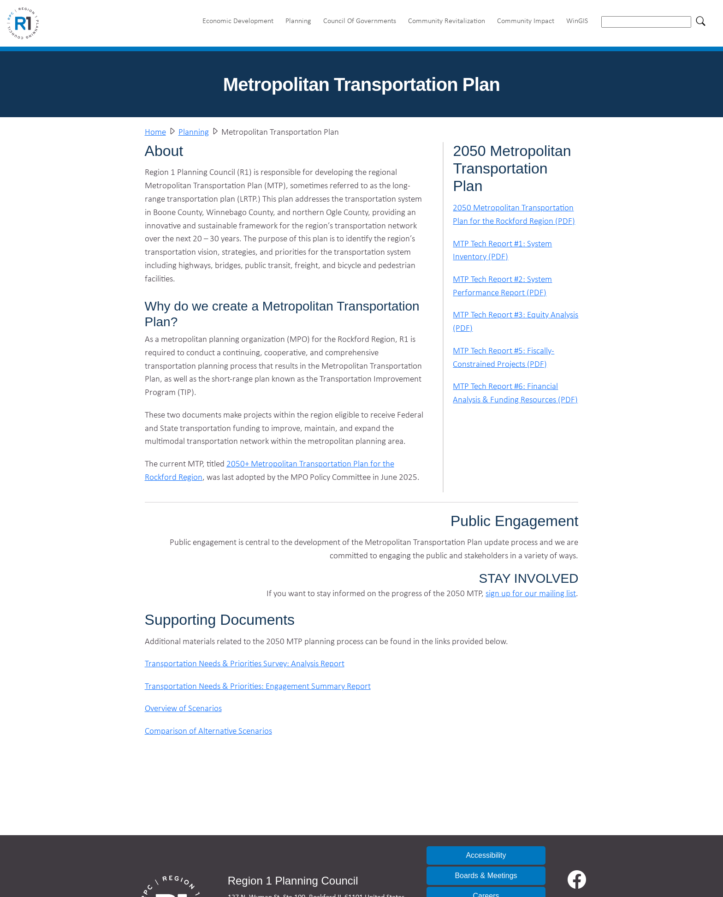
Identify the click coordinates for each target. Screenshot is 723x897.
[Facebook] (577, 879)
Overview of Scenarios (183, 708)
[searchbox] (646, 22)
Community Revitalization (446, 20)
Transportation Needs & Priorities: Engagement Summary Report (258, 686)
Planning (298, 20)
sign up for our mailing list (531, 593)
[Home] (26, 21)
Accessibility (486, 855)
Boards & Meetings (486, 875)
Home (155, 131)
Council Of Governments (359, 20)
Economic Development (237, 20)
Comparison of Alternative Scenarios (208, 730)
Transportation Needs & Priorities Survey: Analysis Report (244, 663)
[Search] (700, 21)
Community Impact (525, 20)
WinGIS (577, 20)
